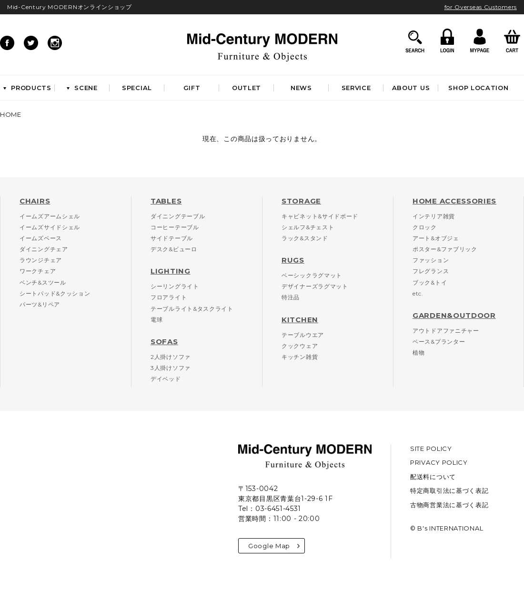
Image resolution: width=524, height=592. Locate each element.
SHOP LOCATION (478, 88)
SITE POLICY (431, 448)
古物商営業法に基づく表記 (449, 505)
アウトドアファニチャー (446, 330)
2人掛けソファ (171, 356)
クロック (425, 227)
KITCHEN (300, 319)
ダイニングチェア (44, 249)
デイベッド (166, 378)
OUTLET (246, 88)
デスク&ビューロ (174, 249)
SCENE (82, 88)
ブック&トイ (430, 282)
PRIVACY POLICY (439, 462)
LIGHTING (171, 271)
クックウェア (300, 345)
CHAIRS (35, 200)
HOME (10, 114)
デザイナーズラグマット (315, 286)
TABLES (166, 200)
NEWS (301, 88)
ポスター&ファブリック (445, 249)
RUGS (293, 260)
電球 (156, 319)
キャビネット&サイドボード (320, 216)
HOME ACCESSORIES (454, 200)
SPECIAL (137, 88)
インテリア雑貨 (434, 216)
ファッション (431, 260)
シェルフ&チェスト (308, 227)
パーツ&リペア (40, 304)
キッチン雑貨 (300, 356)
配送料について (433, 476)
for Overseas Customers (480, 6)
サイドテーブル (172, 238)
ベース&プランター (439, 341)
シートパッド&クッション (55, 293)
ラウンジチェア (41, 260)
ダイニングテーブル (178, 216)
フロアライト (169, 297)
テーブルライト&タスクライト (192, 308)
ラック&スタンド (305, 238)
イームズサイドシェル (50, 227)
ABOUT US (411, 88)
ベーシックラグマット (312, 275)
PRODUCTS (27, 88)
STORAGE (301, 200)
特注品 (291, 297)
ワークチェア (38, 271)
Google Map (274, 546)
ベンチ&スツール (43, 282)
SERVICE (356, 88)
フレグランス (431, 271)
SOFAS (164, 341)
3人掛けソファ (171, 367)
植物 (418, 352)
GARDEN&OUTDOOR (454, 315)
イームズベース (41, 238)
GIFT (192, 88)
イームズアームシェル (50, 216)
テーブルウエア (303, 334)
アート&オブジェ (436, 238)
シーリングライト (175, 286)
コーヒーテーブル (175, 227)
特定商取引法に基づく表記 (449, 490)
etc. (418, 293)
